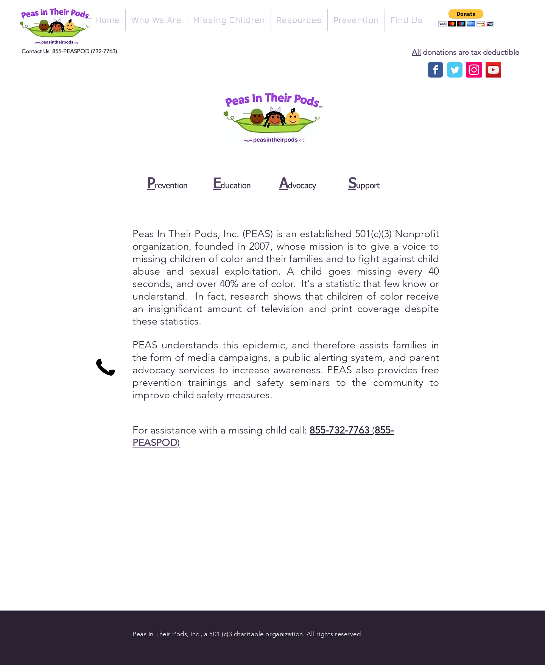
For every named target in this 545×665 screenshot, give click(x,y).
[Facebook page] (435, 70)
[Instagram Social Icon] (474, 70)
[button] (156, 20)
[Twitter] (454, 70)
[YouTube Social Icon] (493, 70)
